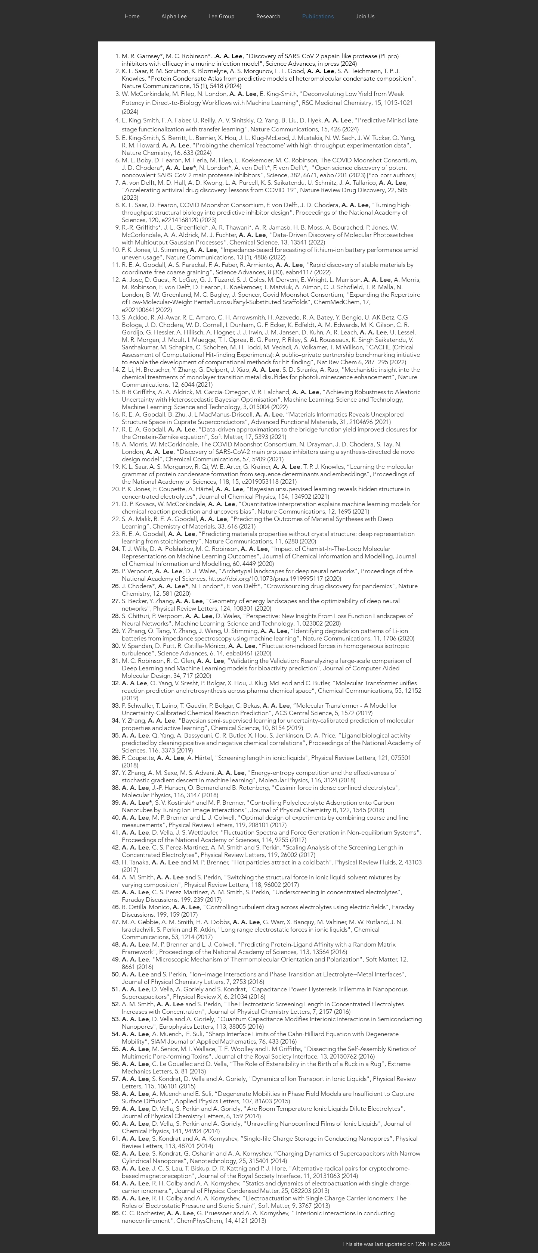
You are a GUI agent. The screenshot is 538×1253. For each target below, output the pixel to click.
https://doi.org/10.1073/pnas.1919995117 (265, 578)
